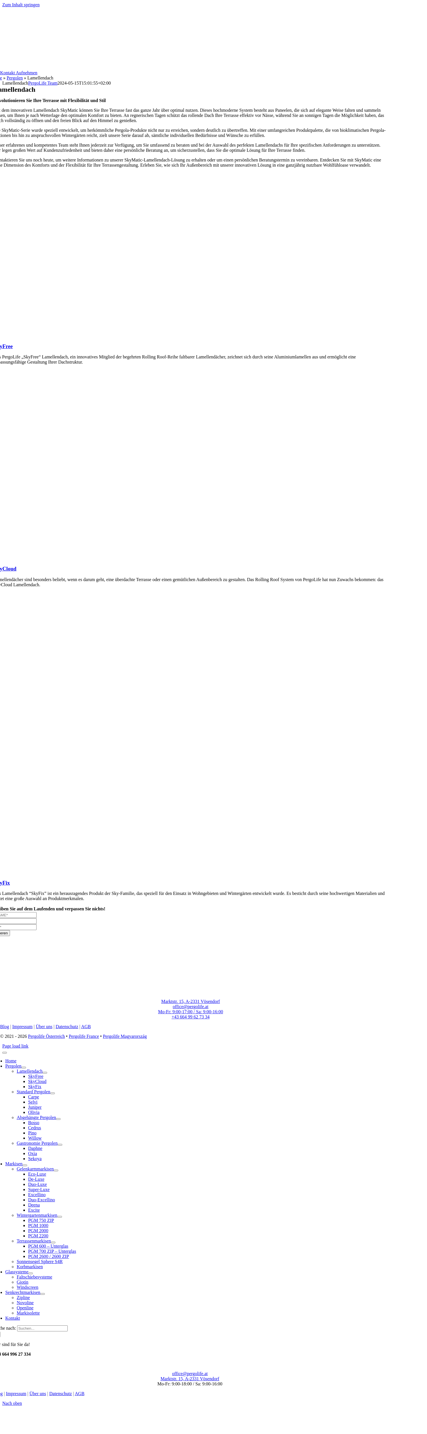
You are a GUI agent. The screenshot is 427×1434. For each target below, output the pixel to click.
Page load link (15, 1046)
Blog (4, 1026)
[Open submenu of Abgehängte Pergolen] (58, 1119)
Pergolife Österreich (46, 1036)
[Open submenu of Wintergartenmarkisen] (59, 1217)
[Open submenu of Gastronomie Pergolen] (60, 1145)
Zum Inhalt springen (21, 4)
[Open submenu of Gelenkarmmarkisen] (56, 1170)
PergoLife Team (43, 83)
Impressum (22, 1026)
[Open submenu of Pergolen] (23, 1067)
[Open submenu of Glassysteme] (30, 1273)
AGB (86, 1026)
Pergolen (15, 77)
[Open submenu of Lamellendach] (45, 1073)
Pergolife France (84, 1036)
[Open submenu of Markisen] (25, 1165)
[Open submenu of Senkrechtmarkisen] (42, 1294)
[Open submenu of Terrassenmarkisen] (53, 1242)
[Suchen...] (42, 1328)
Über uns (44, 1026)
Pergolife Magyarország (125, 1036)
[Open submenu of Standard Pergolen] (52, 1093)
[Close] (4, 1053)
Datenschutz (67, 1026)
